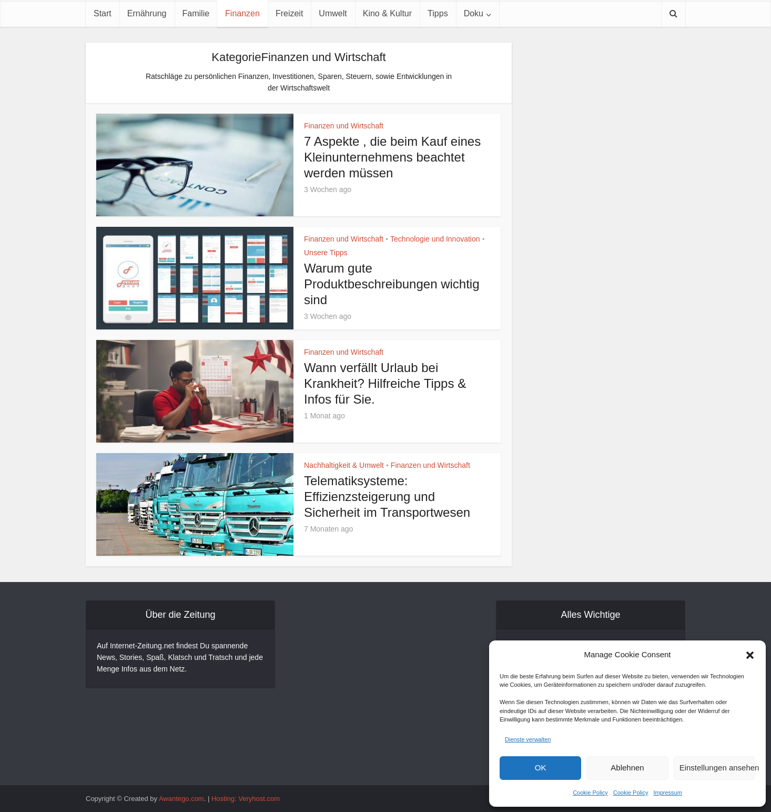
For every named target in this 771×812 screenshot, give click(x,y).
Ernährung (147, 13)
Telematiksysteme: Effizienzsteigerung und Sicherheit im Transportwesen (389, 496)
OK (540, 767)
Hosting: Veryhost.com (245, 799)
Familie (196, 13)
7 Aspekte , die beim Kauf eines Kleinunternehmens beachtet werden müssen (392, 157)
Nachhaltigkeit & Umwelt (344, 465)
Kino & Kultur (387, 13)
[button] (750, 655)
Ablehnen (627, 767)
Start (102, 13)
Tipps (438, 13)
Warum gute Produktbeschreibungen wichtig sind (392, 284)
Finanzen (242, 13)
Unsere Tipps (325, 252)
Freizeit (289, 13)
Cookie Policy (590, 792)
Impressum (667, 792)
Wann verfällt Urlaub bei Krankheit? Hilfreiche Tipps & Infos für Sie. (385, 383)
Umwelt (333, 13)
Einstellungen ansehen (717, 767)
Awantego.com (181, 799)
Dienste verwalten (528, 739)
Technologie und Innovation (435, 239)
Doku (473, 13)
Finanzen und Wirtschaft (343, 126)
